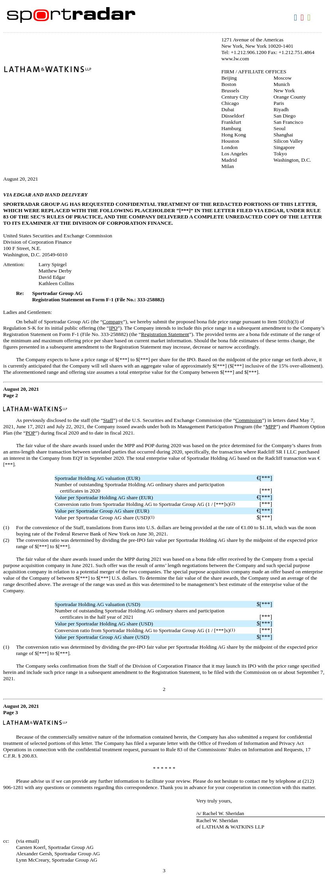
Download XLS (309, 18)
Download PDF (303, 18)
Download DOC (296, 18)
